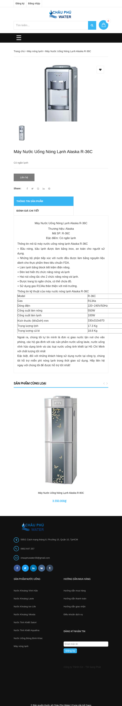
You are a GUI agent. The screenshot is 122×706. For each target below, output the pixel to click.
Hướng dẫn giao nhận (74, 572)
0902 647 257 (27, 515)
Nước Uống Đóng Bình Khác (28, 604)
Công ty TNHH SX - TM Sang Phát (82, 633)
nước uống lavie (79, 336)
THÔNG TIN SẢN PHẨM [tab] (29, 195)
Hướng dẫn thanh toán (75, 564)
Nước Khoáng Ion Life (25, 572)
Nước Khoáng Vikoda (24, 580)
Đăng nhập (34, 3)
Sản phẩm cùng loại (30, 377)
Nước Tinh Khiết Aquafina (26, 596)
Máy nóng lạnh (21, 612)
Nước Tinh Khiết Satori (25, 588)
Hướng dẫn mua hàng (75, 557)
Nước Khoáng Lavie (24, 564)
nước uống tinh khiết (70, 340)
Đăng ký (20, 3)
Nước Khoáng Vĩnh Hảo (26, 557)
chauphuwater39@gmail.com (35, 524)
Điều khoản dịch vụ (73, 580)
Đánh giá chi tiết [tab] (27, 205)
